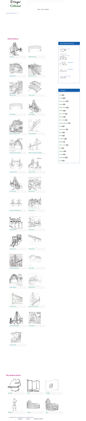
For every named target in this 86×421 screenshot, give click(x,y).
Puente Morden (13, 287)
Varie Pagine (62, 157)
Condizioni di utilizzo (38, 418)
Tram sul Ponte (13, 344)
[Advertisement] (43, 26)
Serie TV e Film (62, 145)
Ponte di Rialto (31, 210)
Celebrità (61, 110)
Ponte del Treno (13, 229)
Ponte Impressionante (14, 268)
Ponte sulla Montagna (14, 325)
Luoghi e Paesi (12, 13)
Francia (28, 393)
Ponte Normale (31, 287)
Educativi (61, 116)
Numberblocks (70, 69)
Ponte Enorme (13, 248)
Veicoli (60, 160)
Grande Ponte (13, 76)
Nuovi (42, 9)
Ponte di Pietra (31, 191)
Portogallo (48, 393)
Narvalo (69, 76)
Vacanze (61, 154)
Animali (61, 98)
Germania (10, 393)
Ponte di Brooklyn (32, 133)
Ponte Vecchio (31, 325)
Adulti (60, 95)
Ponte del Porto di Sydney (15, 152)
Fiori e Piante (62, 120)
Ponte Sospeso (31, 114)
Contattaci (20, 418)
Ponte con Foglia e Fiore (15, 133)
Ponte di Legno (13, 191)
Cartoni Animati (62, 107)
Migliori (47, 9)
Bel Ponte (12, 56)
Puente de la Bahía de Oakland (35, 152)
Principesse (61, 138)
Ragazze (61, 141)
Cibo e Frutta (62, 113)
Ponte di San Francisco (33, 306)
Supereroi (61, 151)
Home (38, 9)
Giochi (60, 126)
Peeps (68, 55)
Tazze (68, 48)
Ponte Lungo (31, 268)
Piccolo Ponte (31, 95)
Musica (60, 132)
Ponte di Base (13, 114)
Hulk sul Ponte (13, 95)
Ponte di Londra (31, 172)
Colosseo (29, 412)
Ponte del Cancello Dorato (15, 210)
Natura (60, 135)
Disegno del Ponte (32, 56)
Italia (47, 412)
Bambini (61, 104)
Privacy (28, 418)
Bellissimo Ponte (31, 76)
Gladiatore (10, 412)
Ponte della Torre (13, 172)
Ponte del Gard (13, 306)
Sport (60, 148)
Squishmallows (70, 62)
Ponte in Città (31, 229)
